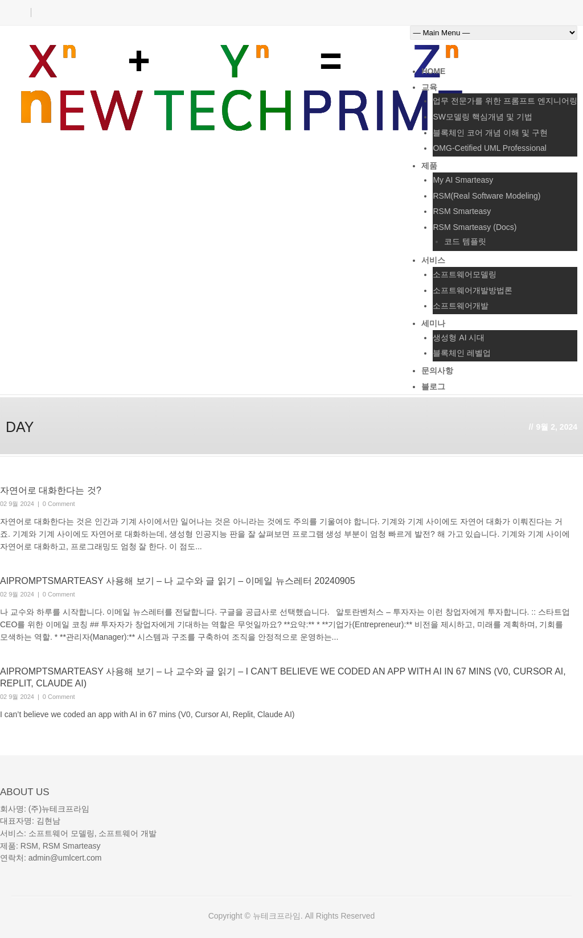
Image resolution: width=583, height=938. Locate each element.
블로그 (433, 386)
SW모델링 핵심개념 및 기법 (482, 116)
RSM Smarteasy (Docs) (474, 227)
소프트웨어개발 (460, 305)
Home (433, 71)
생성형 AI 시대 (459, 337)
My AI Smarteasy (463, 179)
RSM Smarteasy (462, 211)
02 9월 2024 (17, 503)
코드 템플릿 (465, 241)
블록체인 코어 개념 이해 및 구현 (490, 132)
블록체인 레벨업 (462, 352)
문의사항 (437, 370)
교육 (429, 87)
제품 (429, 165)
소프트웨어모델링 (464, 274)
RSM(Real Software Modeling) (486, 195)
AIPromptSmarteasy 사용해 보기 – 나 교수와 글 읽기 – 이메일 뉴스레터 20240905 (177, 581)
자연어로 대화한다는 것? (50, 490)
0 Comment (59, 503)
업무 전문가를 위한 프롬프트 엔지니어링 (505, 100)
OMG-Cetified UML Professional (489, 148)
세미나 (433, 323)
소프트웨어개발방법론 (472, 290)
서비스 (433, 260)
